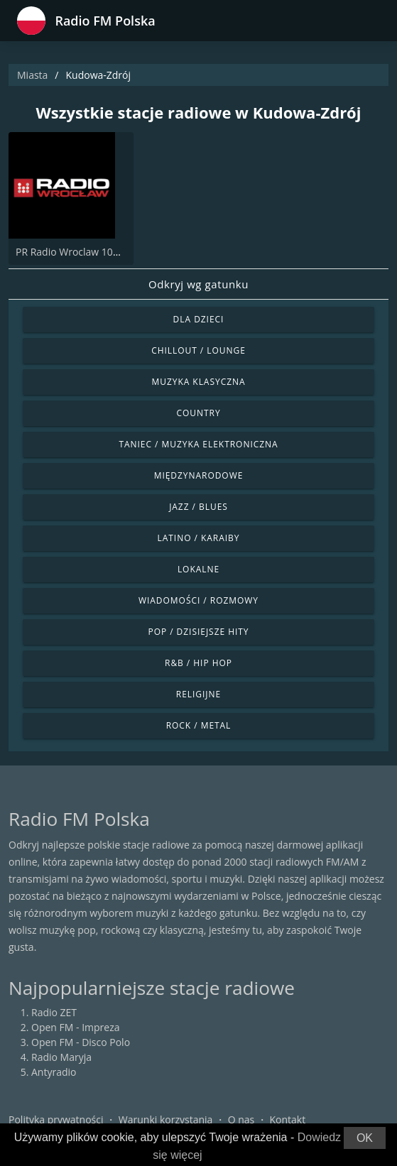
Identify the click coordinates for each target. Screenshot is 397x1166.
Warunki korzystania (166, 1119)
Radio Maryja (61, 1057)
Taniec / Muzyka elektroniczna (198, 444)
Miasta (32, 75)
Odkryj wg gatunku (198, 284)
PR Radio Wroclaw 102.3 (71, 251)
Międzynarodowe (199, 475)
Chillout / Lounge (198, 350)
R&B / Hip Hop (198, 663)
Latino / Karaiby (199, 538)
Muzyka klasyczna (198, 382)
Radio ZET (54, 1012)
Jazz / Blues (198, 507)
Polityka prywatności (56, 1119)
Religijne (198, 694)
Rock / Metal (199, 725)
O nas (241, 1119)
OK (365, 1138)
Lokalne (198, 569)
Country (198, 413)
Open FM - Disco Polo (80, 1042)
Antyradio (53, 1072)
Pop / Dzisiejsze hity (198, 632)
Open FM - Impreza (75, 1027)
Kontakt (288, 1119)
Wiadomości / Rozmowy (198, 600)
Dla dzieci (198, 319)
